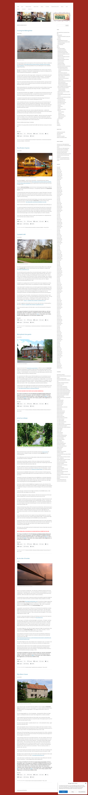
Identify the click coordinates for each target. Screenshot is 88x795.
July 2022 (58, 229)
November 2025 (59, 175)
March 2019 (59, 282)
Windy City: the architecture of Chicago (64, 97)
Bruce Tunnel (45, 451)
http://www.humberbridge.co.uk (31, 601)
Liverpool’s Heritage (61, 63)
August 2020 (59, 260)
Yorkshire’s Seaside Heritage (63, 84)
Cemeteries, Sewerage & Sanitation (62, 382)
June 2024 (58, 198)
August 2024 (59, 195)
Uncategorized (59, 466)
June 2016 (58, 327)
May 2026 (58, 167)
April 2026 (58, 168)
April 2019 (58, 281)
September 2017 (59, 307)
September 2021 (59, 242)
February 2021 (59, 251)
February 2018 (59, 300)
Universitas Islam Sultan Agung (62, 150)
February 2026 (59, 171)
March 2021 (59, 250)
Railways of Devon (60, 447)
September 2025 (59, 177)
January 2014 (59, 366)
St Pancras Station (61, 61)
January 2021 (59, 253)
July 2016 (58, 326)
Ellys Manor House (22, 674)
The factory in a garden (61, 136)
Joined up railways (22, 418)
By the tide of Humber (23, 558)
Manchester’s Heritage (61, 64)
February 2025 (59, 187)
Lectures (47, 6)
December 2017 (59, 303)
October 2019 (59, 273)
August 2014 (59, 357)
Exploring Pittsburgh (60, 413)
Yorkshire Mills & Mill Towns (61, 479)
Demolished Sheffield (61, 43)
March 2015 (59, 347)
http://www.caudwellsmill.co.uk (23, 269)
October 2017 (59, 305)
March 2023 (59, 218)
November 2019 (59, 272)
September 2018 (59, 290)
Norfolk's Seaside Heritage (61, 443)
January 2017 (59, 317)
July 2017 (58, 309)
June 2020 (58, 262)
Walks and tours (61, 117)
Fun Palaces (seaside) (60, 420)
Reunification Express (23, 148)
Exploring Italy (59, 408)
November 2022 (59, 223)
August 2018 (59, 292)
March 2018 (59, 299)
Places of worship (61, 114)
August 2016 (59, 324)
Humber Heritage (28, 667)
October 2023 (59, 208)
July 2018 (58, 293)
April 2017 (58, 313)
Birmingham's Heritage (61, 374)
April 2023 (58, 216)
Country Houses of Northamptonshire (63, 392)
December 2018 (59, 286)
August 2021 (59, 243)
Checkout (24, 9)
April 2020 (58, 265)
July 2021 (58, 245)
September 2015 (59, 339)
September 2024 (59, 193)
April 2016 (58, 330)
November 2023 (59, 207)
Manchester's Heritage (60, 439)
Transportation (60, 106)
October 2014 (59, 354)
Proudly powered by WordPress (22, 790)
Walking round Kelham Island (62, 137)
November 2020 (59, 255)
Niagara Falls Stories (60, 441)
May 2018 (58, 296)
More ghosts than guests (24, 334)
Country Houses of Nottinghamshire (63, 393)
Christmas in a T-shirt (60, 383)
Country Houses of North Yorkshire (63, 389)
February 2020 (59, 268)
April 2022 (58, 233)
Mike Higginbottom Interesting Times (63, 32)
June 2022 (58, 230)
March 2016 (59, 331)
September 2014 (59, 355)
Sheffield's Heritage (60, 452)
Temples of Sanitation (61, 90)
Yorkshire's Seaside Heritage (61, 480)
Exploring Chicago (60, 404)
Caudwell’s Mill (21, 234)
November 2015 (59, 336)
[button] (85, 783)
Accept (63, 791)
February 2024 (59, 203)
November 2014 (59, 352)
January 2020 (59, 269)
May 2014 (58, 361)
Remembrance (59, 448)
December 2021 (59, 238)
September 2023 (59, 210)
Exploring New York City (61, 410)
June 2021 (58, 246)
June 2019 (58, 278)
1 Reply (18, 420)
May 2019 (58, 280)
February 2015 (59, 348)
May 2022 (58, 231)
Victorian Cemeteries (61, 88)
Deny (73, 791)
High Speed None (60, 133)
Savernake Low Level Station (32, 368)
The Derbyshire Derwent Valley (46, 325)
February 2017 (59, 316)
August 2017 (59, 308)
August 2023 (59, 211)
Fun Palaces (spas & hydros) (61, 421)
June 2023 (58, 214)
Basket (18, 9)
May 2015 (58, 344)
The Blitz (59, 107)
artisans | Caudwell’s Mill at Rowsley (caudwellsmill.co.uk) (34, 300)
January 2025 (59, 188)
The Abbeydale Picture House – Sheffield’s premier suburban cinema (63, 159)
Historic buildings (61, 111)
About (62, 6)
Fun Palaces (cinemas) (60, 418)
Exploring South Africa (60, 416)
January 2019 (59, 285)
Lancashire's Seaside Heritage (62, 435)
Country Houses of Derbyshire (62, 386)
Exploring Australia (60, 401)
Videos (42, 6)
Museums (60, 113)
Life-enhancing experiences (46, 139)
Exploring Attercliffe (60, 400)
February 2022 (59, 235)
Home (18, 6)
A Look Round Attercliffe (62, 49)
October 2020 (59, 257)
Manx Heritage (59, 440)
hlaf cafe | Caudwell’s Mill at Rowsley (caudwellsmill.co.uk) (32, 304)
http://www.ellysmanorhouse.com (38, 755)
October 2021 (59, 241)
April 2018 (58, 297)
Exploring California (60, 402)
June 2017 (58, 311)
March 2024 (59, 202)
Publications (36, 6)
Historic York (59, 431)
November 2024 (59, 191)
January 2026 (59, 172)
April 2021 (58, 249)
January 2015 (59, 350)
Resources (59, 110)
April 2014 (58, 362)
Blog (22, 6)
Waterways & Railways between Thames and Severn (41, 409)
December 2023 (59, 206)
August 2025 (59, 179)
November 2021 (59, 239)
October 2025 (59, 176)
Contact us (30, 9)
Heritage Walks (28, 6)
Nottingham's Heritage (61, 444)
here (38, 314)
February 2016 (59, 332)
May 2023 (58, 215)
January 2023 (59, 220)
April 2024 (58, 200)
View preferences (82, 791)
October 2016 (59, 321)
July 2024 (58, 196)
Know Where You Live (61, 101)
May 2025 (58, 183)
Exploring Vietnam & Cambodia (30, 139)
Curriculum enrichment (61, 99)
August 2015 (59, 340)
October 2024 (59, 192)
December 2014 (59, 351)
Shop (67, 6)
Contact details (60, 118)
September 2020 (59, 258)
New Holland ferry (39, 617)
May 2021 (58, 247)
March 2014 (59, 363)
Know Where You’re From (62, 102)
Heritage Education (55, 6)
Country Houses (28, 780)
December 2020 (59, 254)
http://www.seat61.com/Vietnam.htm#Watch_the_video (36, 201)
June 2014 (58, 359)
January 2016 (59, 334)
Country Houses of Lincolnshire (36, 780)
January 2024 (59, 204)
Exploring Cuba (59, 405)
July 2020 (58, 261)
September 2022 (59, 226)
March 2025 (59, 185)
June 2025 (58, 181)
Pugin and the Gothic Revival (61, 445)
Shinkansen (59, 134)
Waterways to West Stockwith (62, 152)
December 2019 (59, 270)
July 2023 (58, 212)
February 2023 (59, 219)
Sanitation (59, 105)
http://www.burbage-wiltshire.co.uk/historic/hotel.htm (28, 388)
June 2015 (58, 343)
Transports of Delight (20, 140)
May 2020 (58, 264)
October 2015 (59, 338)
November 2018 (59, 288)
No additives (66, 149)
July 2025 (58, 180)
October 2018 (59, 289)
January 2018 (59, 301)
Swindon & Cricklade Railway (37, 469)
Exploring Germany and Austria (62, 406)
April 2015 (58, 346)
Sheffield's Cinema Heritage (61, 451)
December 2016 (59, 319)
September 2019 (59, 274)
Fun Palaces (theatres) (60, 423)
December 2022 (59, 222)
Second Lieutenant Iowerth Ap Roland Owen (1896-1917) (64, 155)
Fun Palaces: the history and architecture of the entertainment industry (63, 70)
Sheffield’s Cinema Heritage (62, 51)
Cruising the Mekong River (24, 30)
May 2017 (58, 312)
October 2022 (59, 224)
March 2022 (59, 234)
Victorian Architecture (29, 409)
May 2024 (58, 199)
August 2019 (59, 276)
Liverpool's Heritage (60, 437)
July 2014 (58, 358)
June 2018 (58, 295)
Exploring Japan (59, 409)
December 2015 (59, 335)
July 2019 (58, 277)
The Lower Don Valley (61, 103)
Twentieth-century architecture (36, 667)
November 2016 (59, 320)
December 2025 (59, 173)
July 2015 (58, 342)
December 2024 (59, 189)
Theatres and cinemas (62, 115)
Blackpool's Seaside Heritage (61, 378)
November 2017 (59, 304)
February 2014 (59, 365)
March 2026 (59, 169)
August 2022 (59, 227)
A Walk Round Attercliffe (61, 132)
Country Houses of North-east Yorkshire (63, 390)
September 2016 (59, 323)
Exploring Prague (60, 414)
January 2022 (59, 237)
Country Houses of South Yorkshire (63, 394)
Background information (62, 109)
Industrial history (39, 139)
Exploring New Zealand (61, 412)
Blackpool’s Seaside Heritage (63, 83)
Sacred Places (59, 449)
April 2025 (58, 184)
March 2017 (59, 315)
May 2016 (58, 328)
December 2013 (59, 367)
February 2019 (59, 284)
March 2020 (59, 266)
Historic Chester (59, 429)
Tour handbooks (60, 44)
